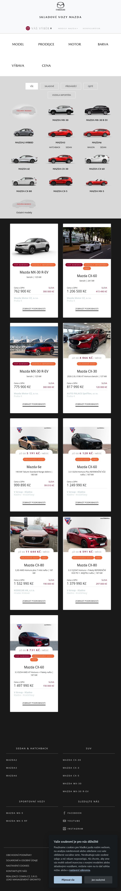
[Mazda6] (97, 133)
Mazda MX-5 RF (17, 820)
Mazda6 (11, 775)
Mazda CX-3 (71, 767)
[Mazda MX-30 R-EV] (97, 111)
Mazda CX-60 (87, 276)
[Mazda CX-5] (60, 182)
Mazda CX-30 (87, 371)
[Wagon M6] (91, 147)
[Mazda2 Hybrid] (24, 133)
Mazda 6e (34, 467)
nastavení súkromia (79, 870)
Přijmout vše (68, 879)
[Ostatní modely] (24, 204)
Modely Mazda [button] (67, 28)
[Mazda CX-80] (24, 182)
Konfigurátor (91, 28)
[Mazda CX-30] (60, 160)
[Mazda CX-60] (97, 160)
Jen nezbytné (98, 879)
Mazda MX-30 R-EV (34, 272)
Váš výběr (39, 28)
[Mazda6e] (24, 160)
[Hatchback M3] (55, 147)
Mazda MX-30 (72, 783)
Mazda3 (11, 767)
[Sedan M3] (68, 147)
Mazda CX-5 (71, 775)
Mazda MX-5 (14, 813)
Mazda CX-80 (34, 565)
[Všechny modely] (24, 109)
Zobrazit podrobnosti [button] (34, 308)
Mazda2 (11, 760)
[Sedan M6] (103, 147)
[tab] (18, 44)
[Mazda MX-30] (60, 111)
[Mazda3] (60, 133)
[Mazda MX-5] (97, 182)
